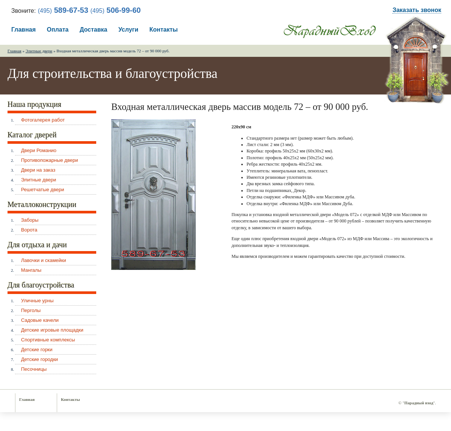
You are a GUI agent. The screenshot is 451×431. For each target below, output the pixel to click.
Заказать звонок (416, 10)
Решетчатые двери (42, 189)
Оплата (58, 29)
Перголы (31, 310)
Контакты (164, 29)
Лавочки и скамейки (43, 260)
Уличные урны (37, 300)
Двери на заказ (38, 170)
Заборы (29, 220)
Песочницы (34, 369)
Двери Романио (38, 150)
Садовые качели (40, 320)
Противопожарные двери (49, 160)
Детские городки (39, 359)
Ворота (29, 230)
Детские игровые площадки (52, 330)
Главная (23, 29)
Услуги (128, 29)
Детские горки (37, 349)
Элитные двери (39, 51)
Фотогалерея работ (43, 120)
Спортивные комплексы (48, 340)
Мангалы (31, 270)
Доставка (93, 29)
